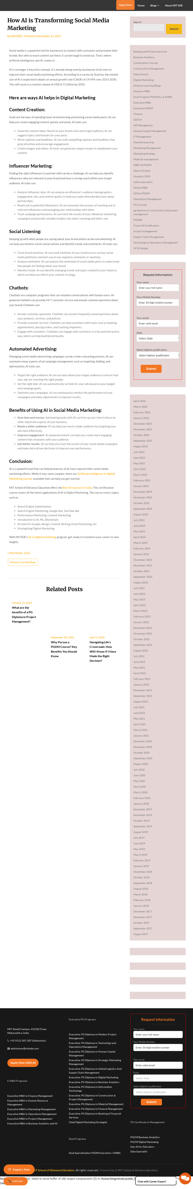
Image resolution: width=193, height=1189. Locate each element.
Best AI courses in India (77, 596)
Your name (157, 289)
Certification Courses (146, 66)
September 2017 (143, 931)
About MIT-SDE (174, 5)
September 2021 (143, 699)
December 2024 (143, 495)
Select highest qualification (157, 356)
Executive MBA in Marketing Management (31, 1122)
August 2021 (141, 705)
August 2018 (141, 892)
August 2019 (141, 835)
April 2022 (140, 676)
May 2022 (139, 671)
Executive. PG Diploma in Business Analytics (94, 1085)
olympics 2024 (142, 179)
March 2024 (140, 546)
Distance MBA (142, 94)
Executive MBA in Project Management (29, 1131)
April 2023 (140, 608)
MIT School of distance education (138, 1173)
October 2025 (141, 438)
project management (145, 234)
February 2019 (142, 863)
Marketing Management (147, 151)
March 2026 (140, 410)
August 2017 (141, 937)
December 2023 (143, 563)
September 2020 (143, 761)
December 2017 (143, 914)
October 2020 (141, 756)
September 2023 (143, 580)
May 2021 (139, 722)
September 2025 (143, 444)
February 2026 (142, 415)
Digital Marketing (144, 83)
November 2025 (143, 432)
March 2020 (140, 795)
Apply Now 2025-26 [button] (23, 1075)
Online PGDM (142, 196)
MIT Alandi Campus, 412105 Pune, (27, 1041)
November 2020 (143, 750)
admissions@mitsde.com (25, 1061)
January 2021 (141, 739)
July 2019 (139, 841)
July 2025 (139, 455)
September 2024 (143, 512)
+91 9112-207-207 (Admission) (28, 1053)
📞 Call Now (15, 1181)
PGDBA (138, 223)
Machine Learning (144, 145)
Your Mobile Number (157, 304)
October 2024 (141, 506)
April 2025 (140, 472)
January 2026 (141, 421)
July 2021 (139, 710)
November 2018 (143, 875)
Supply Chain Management (149, 240)
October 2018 (141, 880)
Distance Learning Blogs (23, 670)
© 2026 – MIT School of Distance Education (47, 1173)
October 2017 (141, 926)
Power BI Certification (146, 229)
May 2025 (139, 466)
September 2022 (143, 648)
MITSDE (16, 39)
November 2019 (143, 818)
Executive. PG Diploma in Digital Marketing (93, 1080)
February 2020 (142, 801)
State (157, 339)
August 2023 (141, 585)
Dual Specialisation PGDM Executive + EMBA (95, 1156)
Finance (138, 117)
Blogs (153, 5)
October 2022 (141, 642)
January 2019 (141, 869)
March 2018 (140, 897)
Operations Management (148, 202)
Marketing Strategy (144, 157)
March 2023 (140, 614)
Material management (146, 162)
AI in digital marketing (42, 645)
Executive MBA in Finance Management (30, 1108)
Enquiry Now (19, 1169)
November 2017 (143, 920)
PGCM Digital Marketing (144, 1145)
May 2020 (139, 784)
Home (141, 5)
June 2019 (139, 846)
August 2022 (141, 654)
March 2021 (140, 733)
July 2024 (139, 523)
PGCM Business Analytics (145, 1140)
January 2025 (141, 489)
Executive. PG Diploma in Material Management (96, 1107)
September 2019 (143, 829)
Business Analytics (144, 60)
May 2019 (139, 852)
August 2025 (141, 449)
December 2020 (143, 744)
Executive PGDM (143, 111)
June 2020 (139, 778)
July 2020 (139, 773)
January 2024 (141, 557)
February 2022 (142, 682)
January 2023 (141, 625)
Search (137, 25)
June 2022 (139, 665)
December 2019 (143, 812)
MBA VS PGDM (142, 168)
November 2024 (143, 500)
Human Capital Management (150, 134)
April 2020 (140, 790)
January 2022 (141, 688)
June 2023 (139, 597)
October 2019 (141, 824)
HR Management (143, 128)
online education (143, 185)
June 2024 (139, 529)
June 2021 (139, 716)
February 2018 (142, 903)
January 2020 (141, 807)
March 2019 (140, 858)
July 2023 (139, 591)
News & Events (142, 174)
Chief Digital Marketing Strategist (88, 1125)
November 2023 (143, 568)
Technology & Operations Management (156, 246)
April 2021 (140, 727)
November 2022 (143, 636)
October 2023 (141, 574)
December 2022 (143, 631)
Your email (157, 325)
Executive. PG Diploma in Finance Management (96, 1112)
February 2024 (142, 551)
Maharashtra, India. (18, 1045)
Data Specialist (138, 1154)
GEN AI (138, 123)
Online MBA (141, 191)
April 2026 (140, 404)
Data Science (141, 77)
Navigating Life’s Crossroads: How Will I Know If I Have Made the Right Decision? (103, 749)
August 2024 (141, 517)
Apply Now (125, 4)
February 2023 (142, 619)
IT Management (142, 140)
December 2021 (143, 693)
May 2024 (139, 534)
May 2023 (139, 602)
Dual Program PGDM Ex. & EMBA (153, 100)
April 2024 (140, 540)
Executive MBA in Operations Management (32, 1126)
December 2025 (143, 427)
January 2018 (141, 909)
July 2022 (139, 659)
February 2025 (142, 483)
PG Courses (140, 208)
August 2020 (141, 767)
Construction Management (149, 72)
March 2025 (140, 478)
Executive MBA (142, 106)
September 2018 (143, 886)
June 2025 (139, 461)
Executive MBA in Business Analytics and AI (32, 1136)
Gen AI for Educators (142, 1150)
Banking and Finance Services (150, 55)
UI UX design (141, 251)
